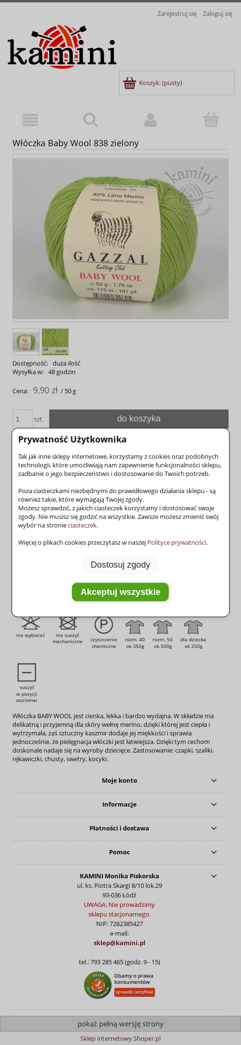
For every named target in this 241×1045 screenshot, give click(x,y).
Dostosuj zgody (120, 564)
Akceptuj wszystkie (121, 592)
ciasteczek (82, 524)
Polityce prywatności (176, 542)
